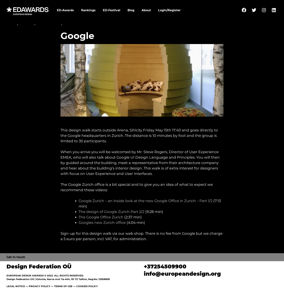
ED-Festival (111, 10)
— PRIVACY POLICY (37, 286)
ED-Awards (65, 10)
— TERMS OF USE (61, 286)
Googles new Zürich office (102, 222)
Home (11, 24)
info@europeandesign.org (182, 273)
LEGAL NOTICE (16, 286)
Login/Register (169, 10)
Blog (131, 10)
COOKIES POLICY (87, 286)
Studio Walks (48, 24)
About (146, 10)
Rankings (88, 10)
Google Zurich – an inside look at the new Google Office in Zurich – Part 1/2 (145, 201)
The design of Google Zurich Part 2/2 (111, 212)
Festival (26, 24)
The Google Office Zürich (101, 217)
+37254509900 (165, 266)
